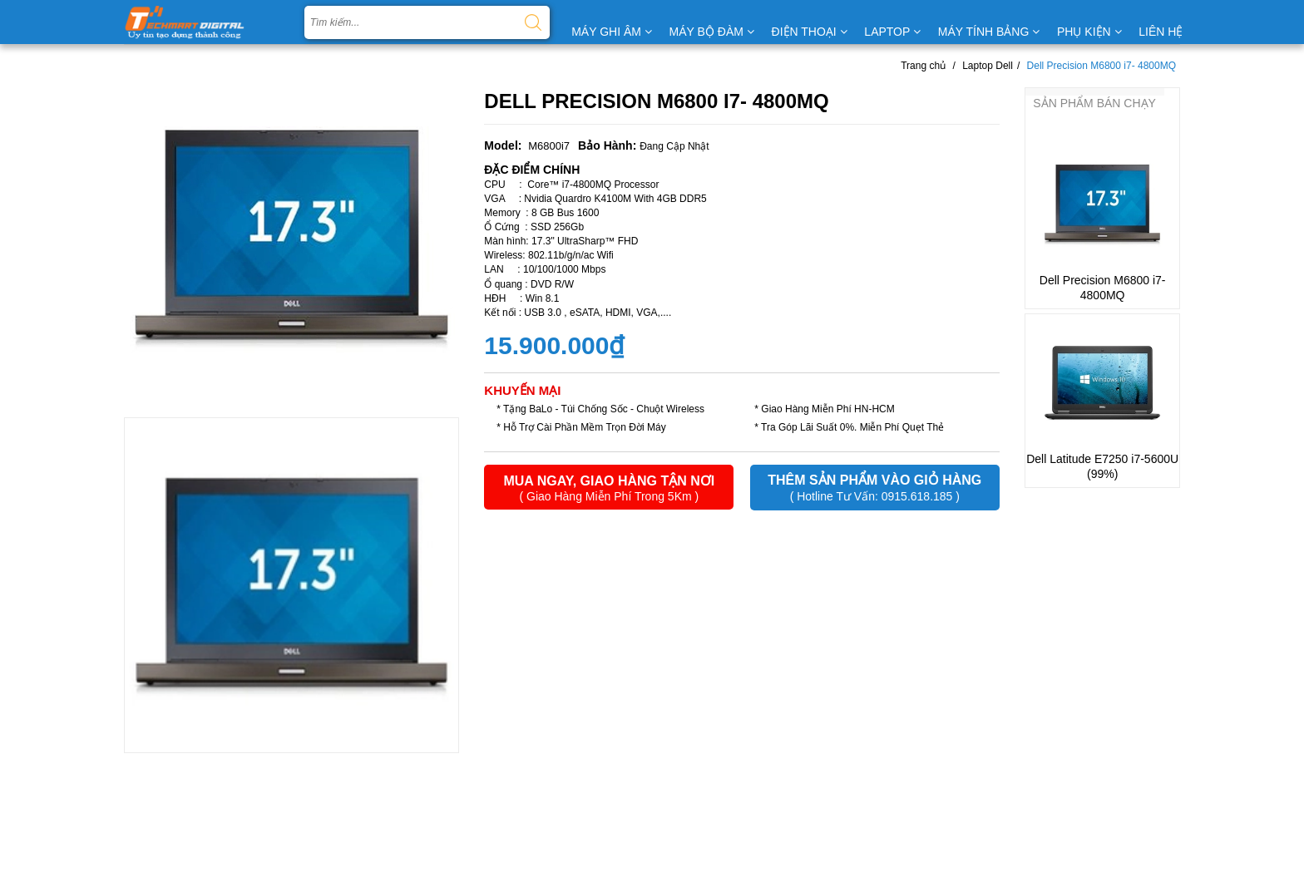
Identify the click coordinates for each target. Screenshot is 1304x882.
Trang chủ (923, 65)
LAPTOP (892, 31)
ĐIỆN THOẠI (809, 31)
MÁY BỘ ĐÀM (711, 31)
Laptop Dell (987, 65)
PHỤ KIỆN (1089, 31)
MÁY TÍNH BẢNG (989, 31)
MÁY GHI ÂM (611, 31)
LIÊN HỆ (1161, 31)
